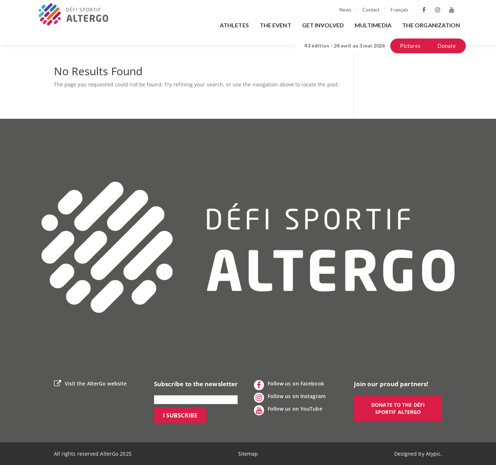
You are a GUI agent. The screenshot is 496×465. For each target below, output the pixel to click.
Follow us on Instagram (290, 398)
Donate (446, 45)
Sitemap (248, 453)
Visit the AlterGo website (90, 383)
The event (275, 25)
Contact (371, 9)
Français (399, 9)
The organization (431, 25)
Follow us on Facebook (289, 385)
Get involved (323, 25)
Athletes (234, 25)
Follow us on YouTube (288, 410)
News (345, 9)
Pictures (410, 45)
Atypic (433, 453)
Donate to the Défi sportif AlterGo (398, 408)
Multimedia (373, 25)
